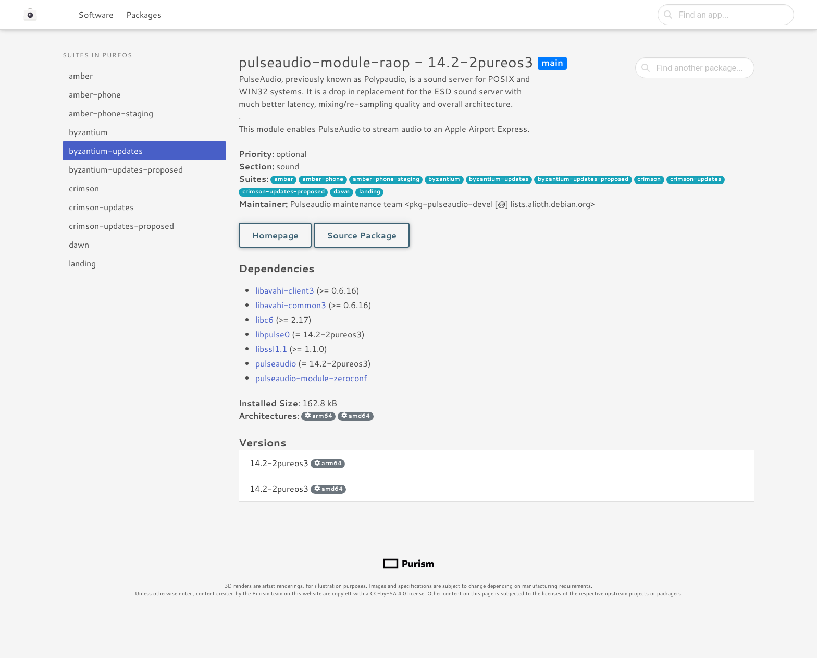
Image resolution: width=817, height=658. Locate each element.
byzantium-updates (106, 150)
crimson (84, 188)
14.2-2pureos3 (297, 463)
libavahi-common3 (290, 305)
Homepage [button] (275, 235)
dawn (79, 244)
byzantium (88, 132)
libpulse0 (272, 334)
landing (82, 263)
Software (96, 14)
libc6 (264, 319)
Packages (144, 14)
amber (81, 75)
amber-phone (95, 94)
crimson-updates (101, 207)
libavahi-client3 (284, 290)
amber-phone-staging (111, 113)
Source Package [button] (362, 235)
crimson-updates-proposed (121, 225)
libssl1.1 (271, 349)
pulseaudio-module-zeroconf (311, 378)
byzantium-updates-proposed (126, 169)
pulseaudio (275, 363)
